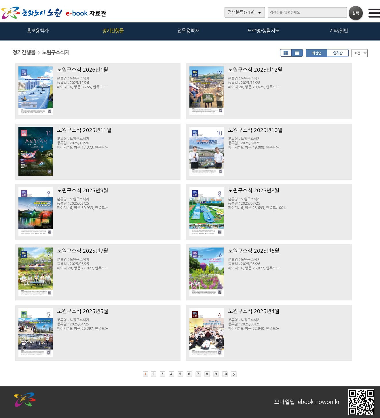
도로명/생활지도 (263, 30)
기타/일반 (338, 30)
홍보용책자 (37, 30)
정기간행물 (113, 30)
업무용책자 (188, 30)
